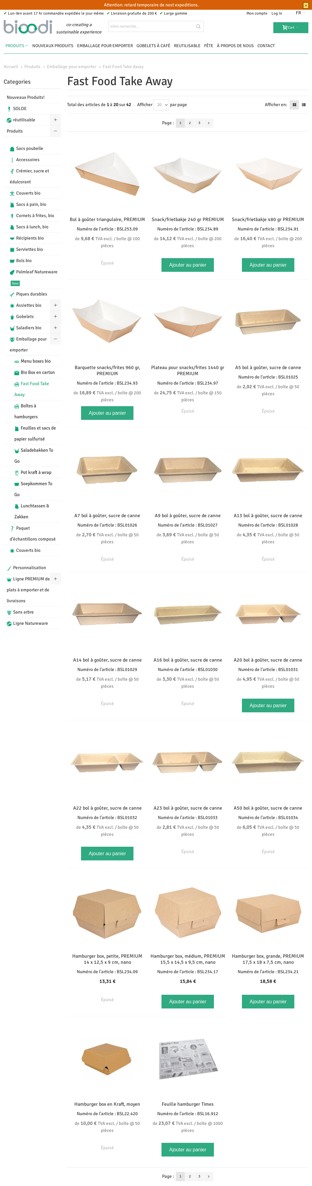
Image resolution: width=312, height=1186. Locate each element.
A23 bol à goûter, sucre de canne (188, 808)
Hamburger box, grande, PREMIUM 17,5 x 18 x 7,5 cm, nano (268, 959)
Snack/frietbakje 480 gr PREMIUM (268, 219)
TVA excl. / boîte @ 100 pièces (107, 242)
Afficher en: (276, 104)
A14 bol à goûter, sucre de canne (107, 660)
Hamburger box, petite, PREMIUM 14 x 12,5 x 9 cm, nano (107, 959)
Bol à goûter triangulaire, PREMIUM (107, 219)
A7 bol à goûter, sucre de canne (107, 516)
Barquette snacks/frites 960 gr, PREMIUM (107, 371)
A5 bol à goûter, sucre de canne (268, 368)
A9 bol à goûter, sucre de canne (188, 516)
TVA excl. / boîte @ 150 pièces (188, 396)
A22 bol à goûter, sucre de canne (107, 808)
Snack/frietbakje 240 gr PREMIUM (188, 219)
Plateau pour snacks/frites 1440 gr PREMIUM (187, 371)
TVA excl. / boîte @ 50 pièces (268, 390)
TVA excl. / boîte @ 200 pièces (188, 242)
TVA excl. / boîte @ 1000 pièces (188, 1126)
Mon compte (257, 13)
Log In (276, 13)
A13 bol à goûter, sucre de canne (268, 516)
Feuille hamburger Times (188, 1104)
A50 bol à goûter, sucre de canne (268, 808)
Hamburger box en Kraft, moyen (107, 1104)
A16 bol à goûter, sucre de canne (188, 660)
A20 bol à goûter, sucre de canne (268, 660)
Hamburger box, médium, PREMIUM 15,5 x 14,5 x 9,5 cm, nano (188, 959)
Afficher (144, 104)
